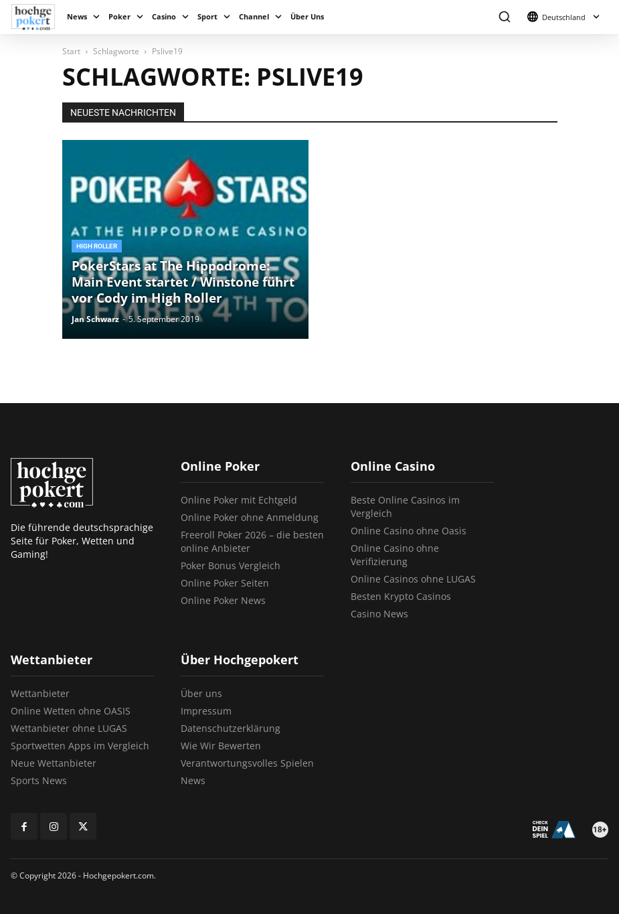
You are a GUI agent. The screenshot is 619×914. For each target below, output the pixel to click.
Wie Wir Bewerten (221, 745)
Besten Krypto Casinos (401, 596)
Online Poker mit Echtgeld (239, 499)
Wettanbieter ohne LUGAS (69, 728)
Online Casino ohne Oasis (408, 530)
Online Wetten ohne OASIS (70, 710)
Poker (119, 16)
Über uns (201, 693)
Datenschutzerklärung (230, 728)
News (77, 16)
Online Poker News (223, 600)
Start (71, 51)
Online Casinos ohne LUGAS (413, 579)
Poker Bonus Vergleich (230, 565)
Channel (254, 16)
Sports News (39, 780)
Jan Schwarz (95, 319)
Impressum (206, 710)
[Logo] (36, 17)
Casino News (379, 613)
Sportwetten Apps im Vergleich (80, 745)
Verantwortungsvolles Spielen (247, 763)
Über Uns (307, 16)
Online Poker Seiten (225, 583)
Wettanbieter (40, 693)
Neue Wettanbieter (53, 763)
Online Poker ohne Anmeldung (250, 517)
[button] (504, 17)
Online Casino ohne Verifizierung (395, 555)
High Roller (96, 246)
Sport (207, 16)
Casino (164, 16)
